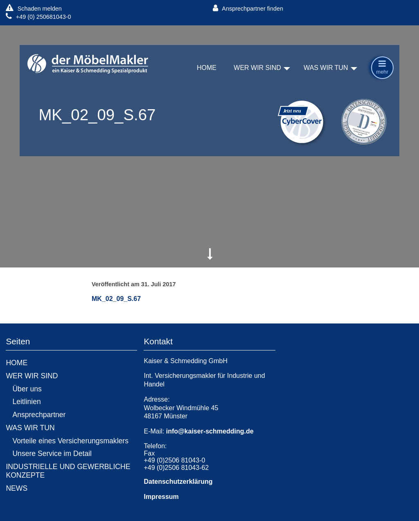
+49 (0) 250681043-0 (38, 16)
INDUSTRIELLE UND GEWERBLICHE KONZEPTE (68, 471)
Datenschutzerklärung (178, 481)
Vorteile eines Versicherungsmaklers (70, 441)
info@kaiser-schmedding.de (210, 431)
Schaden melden (33, 8)
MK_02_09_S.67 (116, 298)
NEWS (16, 488)
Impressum (161, 496)
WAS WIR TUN (326, 68)
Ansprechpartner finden (248, 8)
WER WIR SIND (257, 68)
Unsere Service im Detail (52, 453)
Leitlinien (26, 401)
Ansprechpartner (38, 415)
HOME (206, 68)
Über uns (26, 389)
